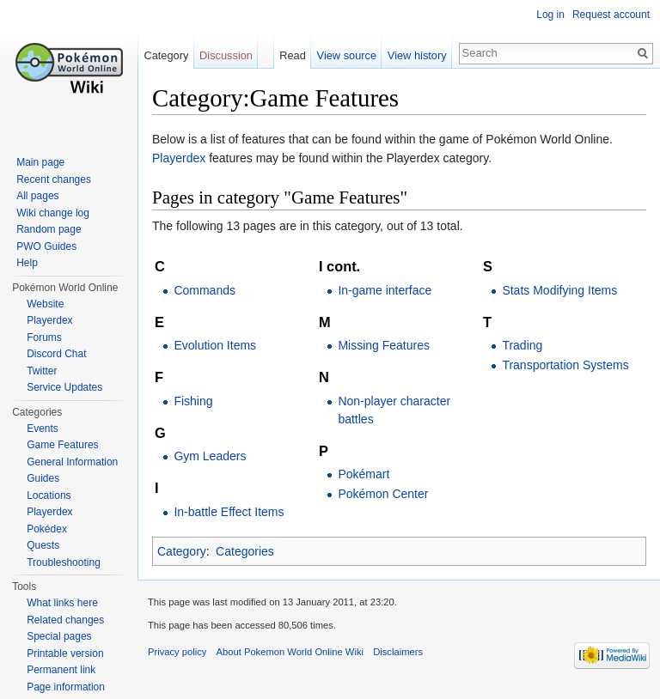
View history (417, 55)
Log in (550, 15)
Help (27, 263)
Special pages (59, 636)
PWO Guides (46, 246)
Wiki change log (52, 213)
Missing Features (384, 345)
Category (181, 551)
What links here (62, 603)
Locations (48, 495)
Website (45, 304)
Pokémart (363, 474)
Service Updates (64, 387)
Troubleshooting (64, 562)
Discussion (226, 55)
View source (346, 55)
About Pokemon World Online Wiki (290, 652)
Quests (43, 545)
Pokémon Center (383, 494)
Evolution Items (215, 345)
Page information (66, 687)
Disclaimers (398, 652)
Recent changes (53, 179)
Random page (48, 229)
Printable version (65, 653)
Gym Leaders (210, 456)
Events (42, 428)
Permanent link (61, 670)
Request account (611, 15)
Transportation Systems (565, 365)
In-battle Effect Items (229, 512)
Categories (245, 551)
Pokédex (47, 529)
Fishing (193, 401)
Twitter (42, 371)
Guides (43, 478)
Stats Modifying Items (559, 290)
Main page (40, 162)
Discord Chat (56, 354)
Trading (522, 345)
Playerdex (178, 158)
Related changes (65, 620)
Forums (44, 337)
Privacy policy (177, 652)
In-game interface (384, 290)
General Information (72, 462)
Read (292, 55)
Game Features (62, 445)
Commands (204, 290)
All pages (37, 196)
